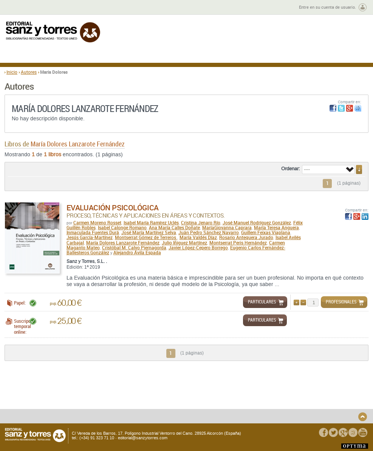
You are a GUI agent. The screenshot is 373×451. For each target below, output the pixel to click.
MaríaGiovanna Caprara (227, 227)
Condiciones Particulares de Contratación (228, 398)
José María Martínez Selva (148, 232)
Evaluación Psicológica (113, 207)
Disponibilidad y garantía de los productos (59, 410)
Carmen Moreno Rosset (97, 222)
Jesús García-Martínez (90, 237)
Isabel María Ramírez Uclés (151, 222)
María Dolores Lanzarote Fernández (122, 242)
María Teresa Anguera (276, 227)
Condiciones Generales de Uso (231, 389)
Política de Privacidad (301, 389)
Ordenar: (290, 168)
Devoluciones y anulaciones (134, 389)
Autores (29, 72)
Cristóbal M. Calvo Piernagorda (134, 247)
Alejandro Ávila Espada (137, 252)
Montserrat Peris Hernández (238, 242)
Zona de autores (25, 7)
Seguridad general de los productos (131, 398)
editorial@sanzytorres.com (142, 437)
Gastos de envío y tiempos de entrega (56, 398)
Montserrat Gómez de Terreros (146, 237)
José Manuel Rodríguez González (257, 222)
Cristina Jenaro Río (200, 222)
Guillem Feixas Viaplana (265, 232)
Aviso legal (290, 395)
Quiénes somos (42, 389)
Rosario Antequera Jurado (246, 237)
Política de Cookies (298, 402)
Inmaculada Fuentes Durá (93, 232)
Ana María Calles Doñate (174, 227)
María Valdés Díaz (198, 237)
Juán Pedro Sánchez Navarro (208, 232)
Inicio (11, 72)
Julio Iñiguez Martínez (184, 242)
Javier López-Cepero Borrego (198, 247)
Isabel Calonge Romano (122, 227)
